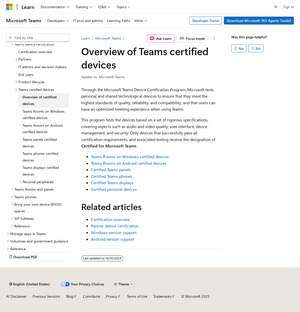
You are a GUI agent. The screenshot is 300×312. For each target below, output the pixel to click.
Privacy (111, 296)
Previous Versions (46, 296)
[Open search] (276, 6)
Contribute (91, 296)
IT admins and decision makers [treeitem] (42, 66)
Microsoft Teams (108, 38)
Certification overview (110, 219)
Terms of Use (137, 296)
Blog (69, 296)
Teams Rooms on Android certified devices (128, 163)
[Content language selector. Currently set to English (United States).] (29, 284)
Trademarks (162, 296)
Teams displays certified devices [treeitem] (40, 171)
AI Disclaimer (16, 296)
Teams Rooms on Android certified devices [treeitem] (42, 128)
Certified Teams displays (112, 182)
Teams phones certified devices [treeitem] (40, 157)
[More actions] (214, 38)
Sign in (288, 6)
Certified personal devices (114, 189)
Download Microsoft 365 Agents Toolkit (259, 20)
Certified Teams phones (111, 176)
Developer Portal (205, 20)
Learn (85, 38)
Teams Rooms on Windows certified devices (130, 156)
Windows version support (113, 232)
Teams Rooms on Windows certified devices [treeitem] (43, 114)
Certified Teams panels (111, 169)
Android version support (112, 239)
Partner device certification (115, 225)
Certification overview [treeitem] (35, 51)
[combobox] (37, 38)
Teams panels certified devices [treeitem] (39, 142)
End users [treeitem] (25, 74)
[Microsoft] (9, 7)
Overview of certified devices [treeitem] (39, 100)
